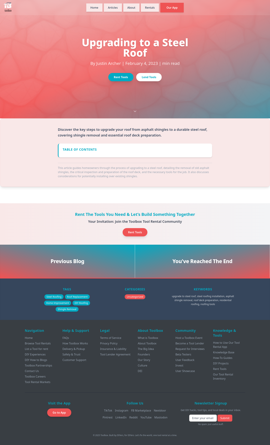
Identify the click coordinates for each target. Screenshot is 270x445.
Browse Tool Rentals (38, 343)
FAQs (66, 338)
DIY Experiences (35, 354)
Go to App (59, 412)
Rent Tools (121, 77)
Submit (224, 418)
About (131, 7)
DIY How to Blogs (36, 360)
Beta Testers (183, 354)
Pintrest (108, 417)
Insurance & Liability (113, 349)
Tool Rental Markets (37, 382)
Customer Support (74, 360)
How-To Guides (222, 358)
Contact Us (32, 371)
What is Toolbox (148, 338)
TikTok (108, 410)
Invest (179, 365)
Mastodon (160, 417)
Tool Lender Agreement (115, 354)
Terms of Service (110, 338)
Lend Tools (149, 77)
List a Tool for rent (36, 349)
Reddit (133, 417)
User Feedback (184, 360)
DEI (140, 371)
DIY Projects (221, 363)
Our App (172, 7)
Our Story (144, 360)
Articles (113, 7)
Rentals (150, 7)
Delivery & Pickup (74, 349)
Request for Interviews (190, 349)
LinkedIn (121, 417)
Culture (142, 365)
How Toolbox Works (75, 343)
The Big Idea (146, 349)
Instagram (121, 410)
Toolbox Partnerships (38, 365)
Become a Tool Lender (189, 343)
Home (94, 7)
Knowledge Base (223, 352)
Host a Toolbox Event (188, 338)
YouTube (146, 417)
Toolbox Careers (35, 376)
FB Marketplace (141, 410)
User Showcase (185, 371)
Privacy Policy (108, 343)
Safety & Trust (71, 354)
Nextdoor (160, 410)
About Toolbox (147, 343)
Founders (144, 354)
